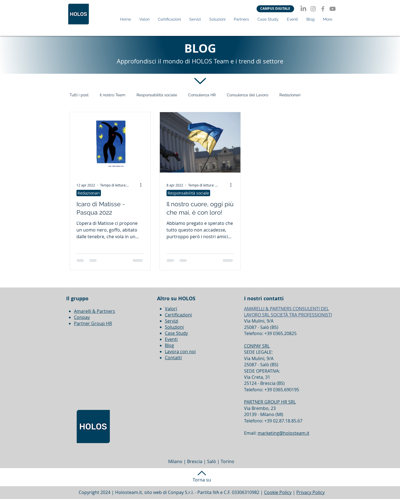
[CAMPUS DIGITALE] (275, 8)
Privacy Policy (310, 492)
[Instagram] (313, 8)
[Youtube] (332, 8)
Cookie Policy (278, 492)
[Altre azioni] (143, 185)
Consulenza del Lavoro (247, 95)
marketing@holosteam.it (283, 433)
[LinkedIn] (303, 8)
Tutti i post (79, 95)
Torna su (202, 480)
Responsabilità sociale (156, 95)
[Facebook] (322, 8)
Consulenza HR (202, 95)
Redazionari (289, 95)
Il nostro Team (112, 95)
